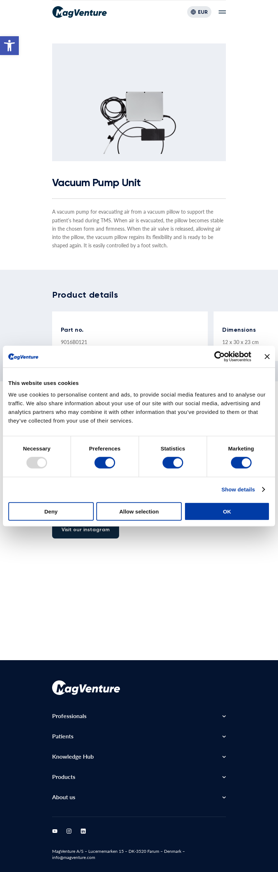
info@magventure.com (73, 857)
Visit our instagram (86, 530)
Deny (51, 511)
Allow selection (139, 511)
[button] (9, 45)
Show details (238, 489)
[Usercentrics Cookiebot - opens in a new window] (219, 356)
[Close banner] (267, 356)
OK (227, 511)
